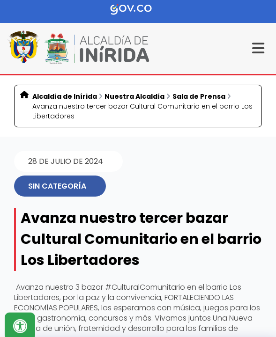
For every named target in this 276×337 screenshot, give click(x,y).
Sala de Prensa (198, 96)
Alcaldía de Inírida (64, 96)
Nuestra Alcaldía (134, 96)
